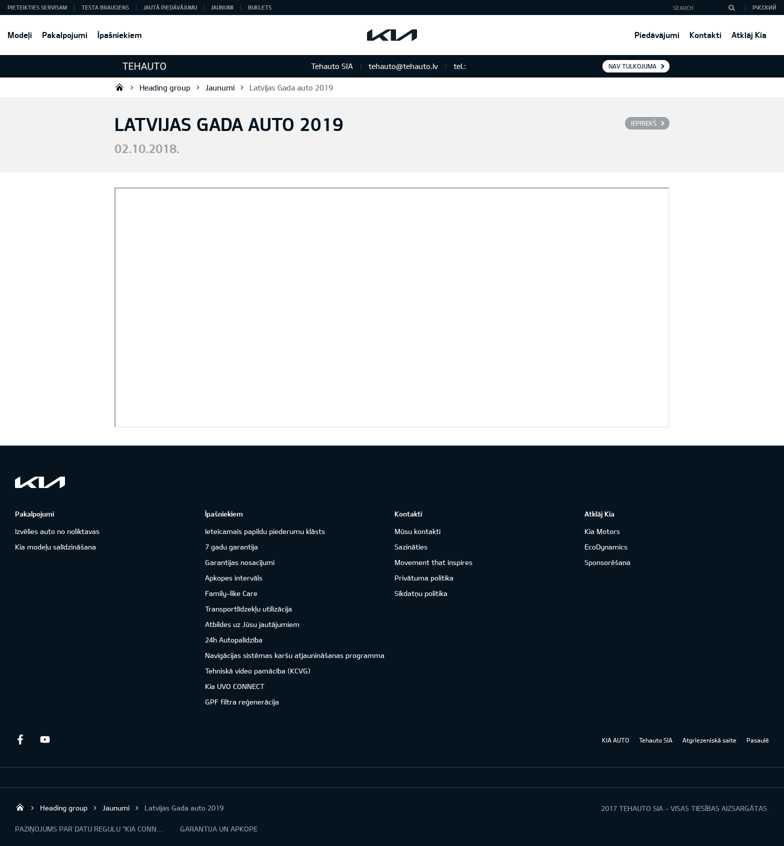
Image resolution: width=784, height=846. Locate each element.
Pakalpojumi (65, 35)
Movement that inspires (433, 562)
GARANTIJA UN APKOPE (219, 828)
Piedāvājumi (657, 35)
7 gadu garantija (231, 546)
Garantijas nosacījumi (239, 562)
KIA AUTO (615, 740)
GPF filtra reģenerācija (242, 702)
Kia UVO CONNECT (234, 686)
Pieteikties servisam (37, 7)
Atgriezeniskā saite (709, 740)
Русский (764, 7)
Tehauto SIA (119, 87)
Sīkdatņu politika (421, 593)
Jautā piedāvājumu (170, 7)
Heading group (165, 87)
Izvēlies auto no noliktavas (57, 531)
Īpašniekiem (120, 35)
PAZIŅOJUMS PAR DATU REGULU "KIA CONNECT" (90, 828)
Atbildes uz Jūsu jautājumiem (252, 624)
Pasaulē (757, 740)
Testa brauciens (105, 7)
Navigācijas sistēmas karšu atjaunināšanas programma (294, 655)
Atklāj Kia (749, 35)
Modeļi (20, 35)
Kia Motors (602, 531)
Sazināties (411, 546)
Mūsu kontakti (417, 531)
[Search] (731, 7)
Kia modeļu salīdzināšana (55, 546)
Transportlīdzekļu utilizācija (248, 608)
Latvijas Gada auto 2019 (291, 87)
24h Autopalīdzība (233, 640)
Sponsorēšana (607, 562)
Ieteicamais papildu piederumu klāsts (265, 531)
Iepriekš (643, 123)
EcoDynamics (606, 546)
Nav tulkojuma (632, 66)
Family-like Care (231, 593)
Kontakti (706, 35)
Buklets (260, 7)
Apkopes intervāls (233, 578)
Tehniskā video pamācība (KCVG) (257, 670)
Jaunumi (222, 7)
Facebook (20, 739)
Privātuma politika (424, 578)
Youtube (45, 739)
